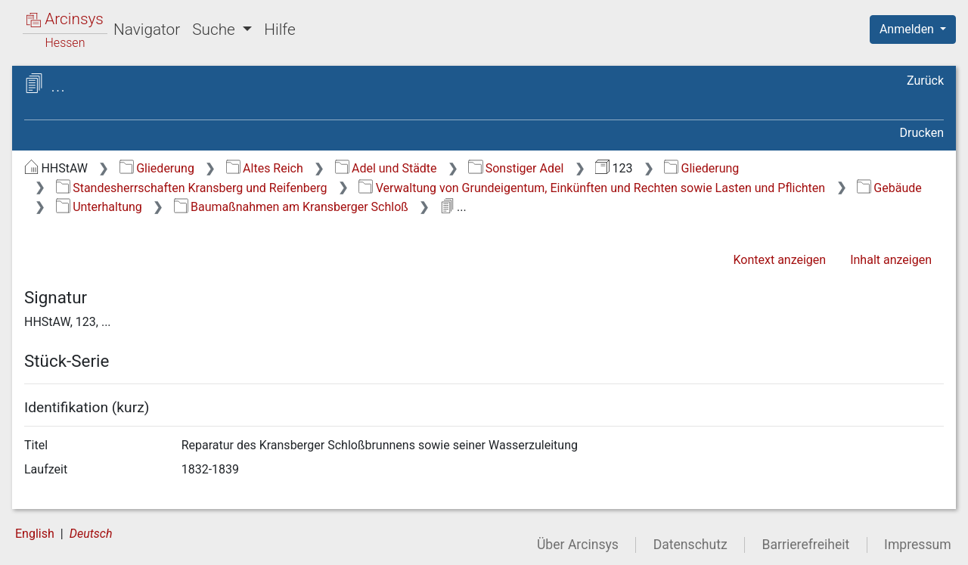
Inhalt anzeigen (891, 260)
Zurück (925, 80)
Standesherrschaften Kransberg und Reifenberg (191, 188)
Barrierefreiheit (806, 544)
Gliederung (156, 168)
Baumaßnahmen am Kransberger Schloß (291, 207)
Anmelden (908, 29)
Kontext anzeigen (779, 260)
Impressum (917, 544)
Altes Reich (264, 168)
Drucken (922, 133)
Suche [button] (215, 29)
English (34, 533)
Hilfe (279, 29)
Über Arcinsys (578, 544)
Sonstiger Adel (515, 168)
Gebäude (889, 188)
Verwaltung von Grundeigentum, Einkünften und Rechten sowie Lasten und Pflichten (591, 188)
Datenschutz (690, 544)
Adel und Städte (386, 168)
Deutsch (91, 533)
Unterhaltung (99, 207)
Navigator (146, 29)
